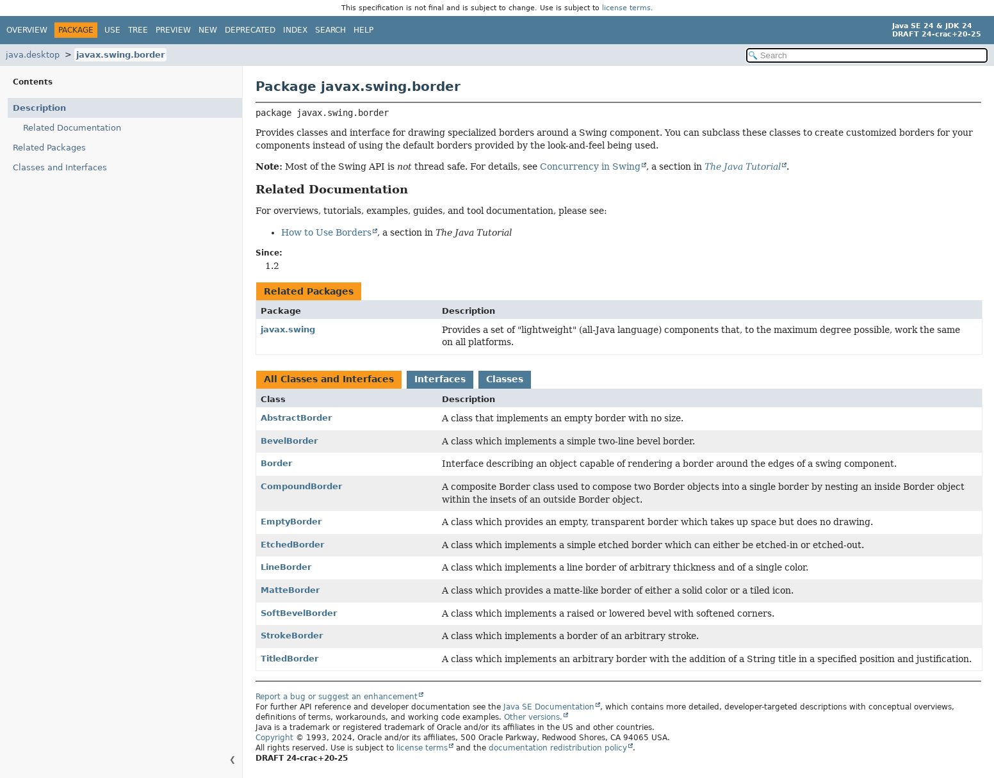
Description (39, 108)
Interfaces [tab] (440, 379)
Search (330, 30)
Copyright (274, 737)
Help (363, 30)
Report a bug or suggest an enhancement (337, 696)
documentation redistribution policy (558, 747)
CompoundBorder (301, 486)
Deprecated (250, 30)
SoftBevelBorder (299, 613)
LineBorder (286, 567)
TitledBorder (289, 658)
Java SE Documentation (548, 706)
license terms (626, 8)
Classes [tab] (504, 379)
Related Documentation (72, 128)
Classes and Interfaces (60, 167)
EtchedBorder (292, 544)
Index (295, 30)
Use (112, 30)
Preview (173, 30)
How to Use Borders (326, 232)
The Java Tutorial (743, 166)
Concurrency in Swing (590, 166)
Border (276, 463)
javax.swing (288, 329)
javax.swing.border (120, 55)
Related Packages (49, 147)
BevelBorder (289, 441)
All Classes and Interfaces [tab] (329, 379)
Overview (26, 30)
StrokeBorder (292, 635)
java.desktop (33, 55)
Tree (138, 30)
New (208, 30)
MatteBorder (290, 590)
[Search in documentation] (867, 55)
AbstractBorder (296, 418)
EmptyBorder (291, 521)
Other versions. (533, 717)
